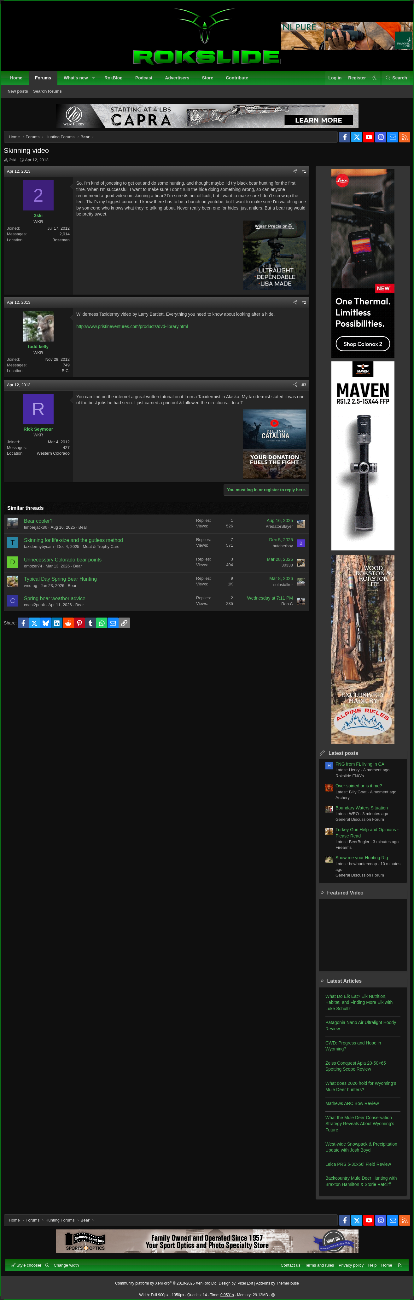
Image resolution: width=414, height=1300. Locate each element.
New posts (20, 94)
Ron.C (283, 608)
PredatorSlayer (275, 530)
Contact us (287, 1262)
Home (19, 80)
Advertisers (180, 80)
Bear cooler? (42, 525)
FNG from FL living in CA (355, 768)
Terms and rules (316, 1262)
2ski (17, 164)
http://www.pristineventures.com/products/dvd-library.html (136, 330)
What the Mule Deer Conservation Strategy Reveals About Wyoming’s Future (355, 1128)
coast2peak (39, 609)
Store (210, 80)
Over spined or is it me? (354, 790)
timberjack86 (40, 531)
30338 (283, 569)
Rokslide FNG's (345, 780)
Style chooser (29, 1262)
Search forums (50, 94)
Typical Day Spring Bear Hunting (64, 583)
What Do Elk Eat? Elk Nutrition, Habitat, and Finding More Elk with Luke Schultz (354, 1006)
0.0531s (227, 1292)
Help (369, 1262)
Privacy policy (348, 1262)
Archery (338, 802)
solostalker (279, 589)
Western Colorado (57, 457)
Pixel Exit (245, 1281)
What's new (78, 80)
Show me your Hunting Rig (357, 862)
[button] (96, 81)
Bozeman (65, 244)
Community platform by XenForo (166, 1281)
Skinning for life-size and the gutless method (77, 544)
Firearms (339, 851)
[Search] (393, 81)
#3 (299, 389)
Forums (46, 80)
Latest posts (339, 757)
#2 (299, 306)
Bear (87, 531)
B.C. (70, 375)
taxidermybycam (43, 551)
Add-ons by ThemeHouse (277, 1281)
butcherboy (278, 550)
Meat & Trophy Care (105, 551)
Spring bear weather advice (59, 603)
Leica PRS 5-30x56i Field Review (354, 1168)
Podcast (146, 80)
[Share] (291, 176)
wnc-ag (35, 590)
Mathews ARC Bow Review (348, 1107)
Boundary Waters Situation (357, 812)
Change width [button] (69, 1262)
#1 (299, 175)
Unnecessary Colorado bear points (67, 564)
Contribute (240, 80)
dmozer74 (37, 570)
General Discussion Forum (355, 823)
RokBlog (116, 80)
